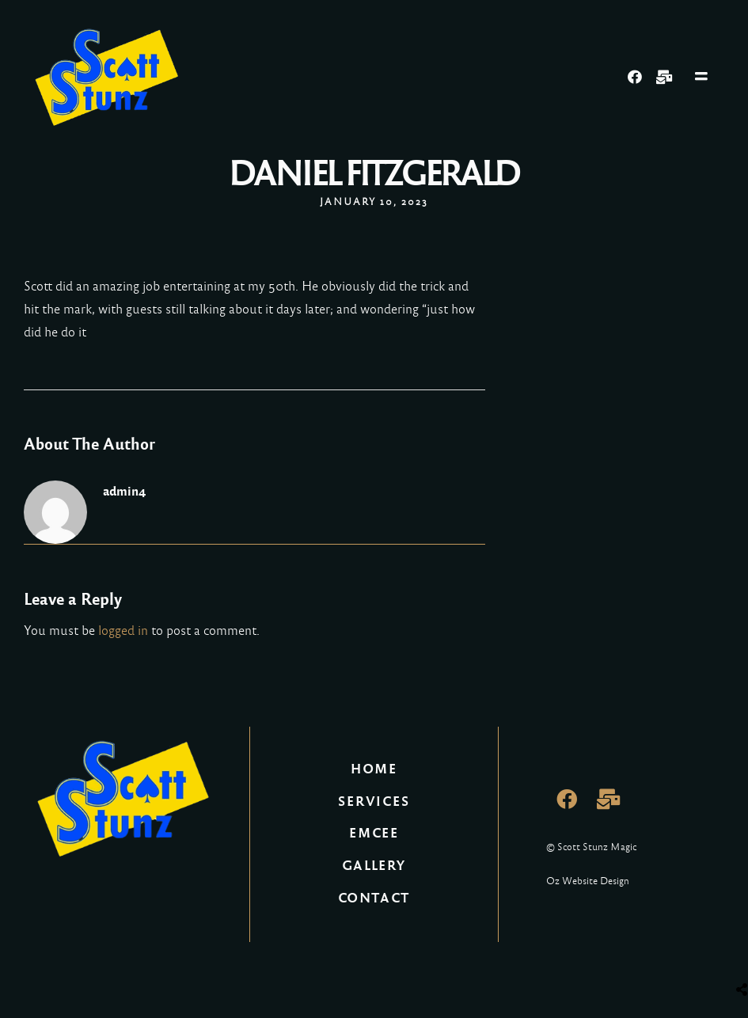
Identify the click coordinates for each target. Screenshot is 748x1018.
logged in (123, 630)
